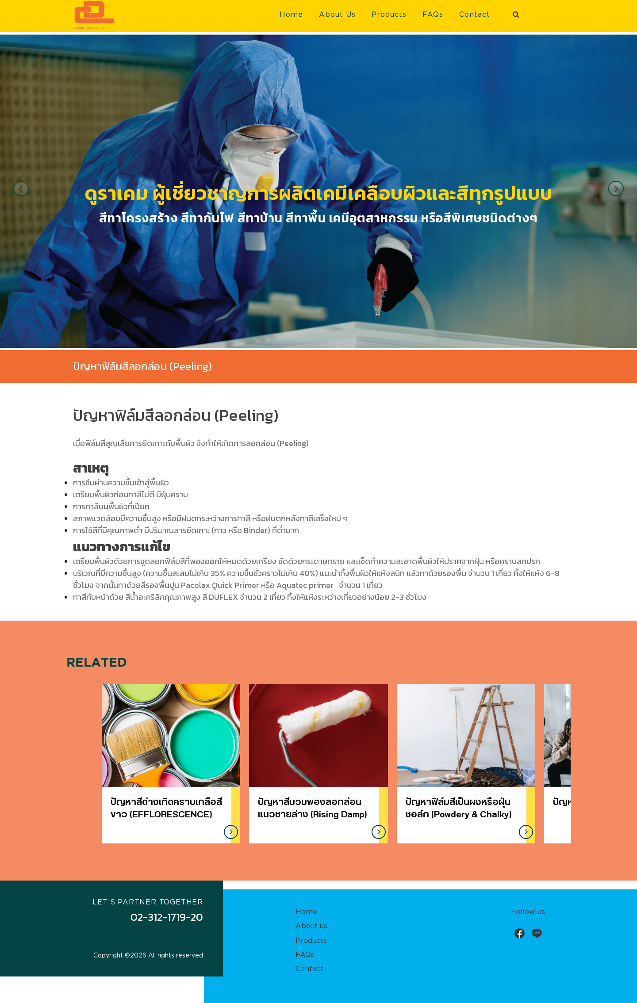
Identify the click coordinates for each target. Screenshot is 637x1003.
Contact (474, 14)
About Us (337, 14)
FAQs (432, 14)
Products (389, 14)
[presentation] (21, 188)
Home (291, 14)
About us (311, 926)
